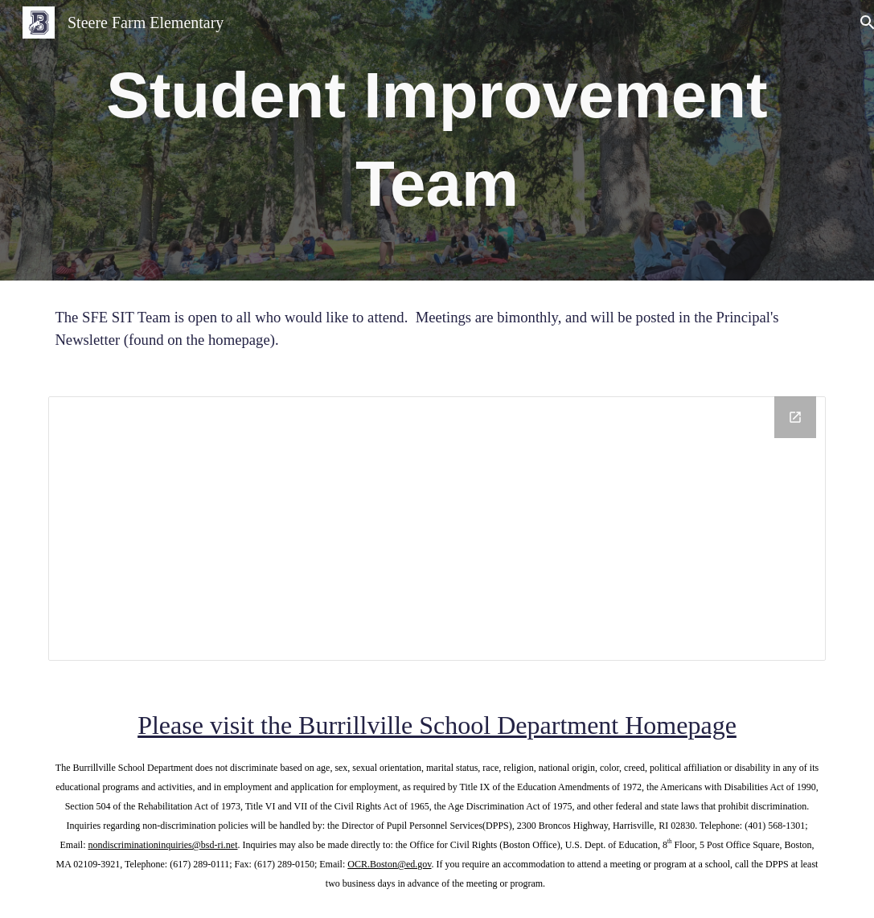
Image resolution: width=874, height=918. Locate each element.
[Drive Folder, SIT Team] (436, 528)
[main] (436, 140)
